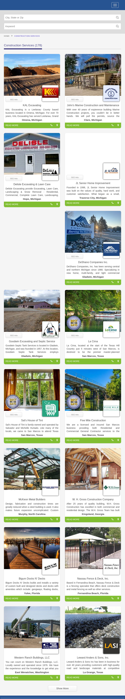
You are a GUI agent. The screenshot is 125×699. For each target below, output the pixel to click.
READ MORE (12, 125)
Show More (62, 688)
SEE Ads (14, 99)
